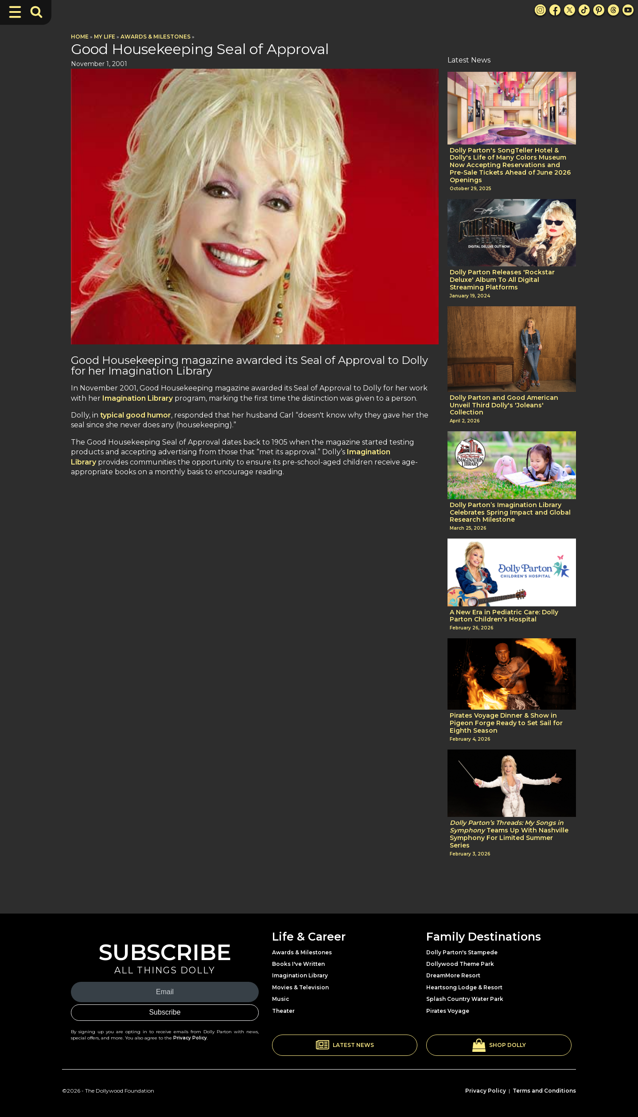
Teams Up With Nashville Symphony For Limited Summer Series (509, 834)
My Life (104, 36)
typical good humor (135, 415)
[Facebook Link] (554, 10)
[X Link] (569, 10)
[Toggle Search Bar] (36, 12)
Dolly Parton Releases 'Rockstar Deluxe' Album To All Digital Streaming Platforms (502, 280)
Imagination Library (137, 398)
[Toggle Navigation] (15, 12)
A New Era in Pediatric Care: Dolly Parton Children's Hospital (504, 616)
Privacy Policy (190, 1038)
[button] (344, 1045)
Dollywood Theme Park (460, 964)
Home (80, 36)
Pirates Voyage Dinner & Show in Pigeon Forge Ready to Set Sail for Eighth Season (506, 723)
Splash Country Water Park (464, 999)
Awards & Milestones (156, 36)
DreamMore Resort (453, 975)
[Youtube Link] (628, 10)
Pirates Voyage (447, 1011)
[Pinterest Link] (598, 10)
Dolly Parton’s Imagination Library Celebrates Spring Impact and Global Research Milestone (510, 512)
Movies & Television (300, 987)
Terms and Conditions (544, 1090)
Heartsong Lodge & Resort (464, 987)
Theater (283, 1011)
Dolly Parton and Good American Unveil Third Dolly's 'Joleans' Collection (504, 405)
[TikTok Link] (584, 10)
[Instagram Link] (540, 10)
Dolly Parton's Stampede (462, 952)
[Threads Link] (613, 10)
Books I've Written (298, 964)
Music (280, 999)
